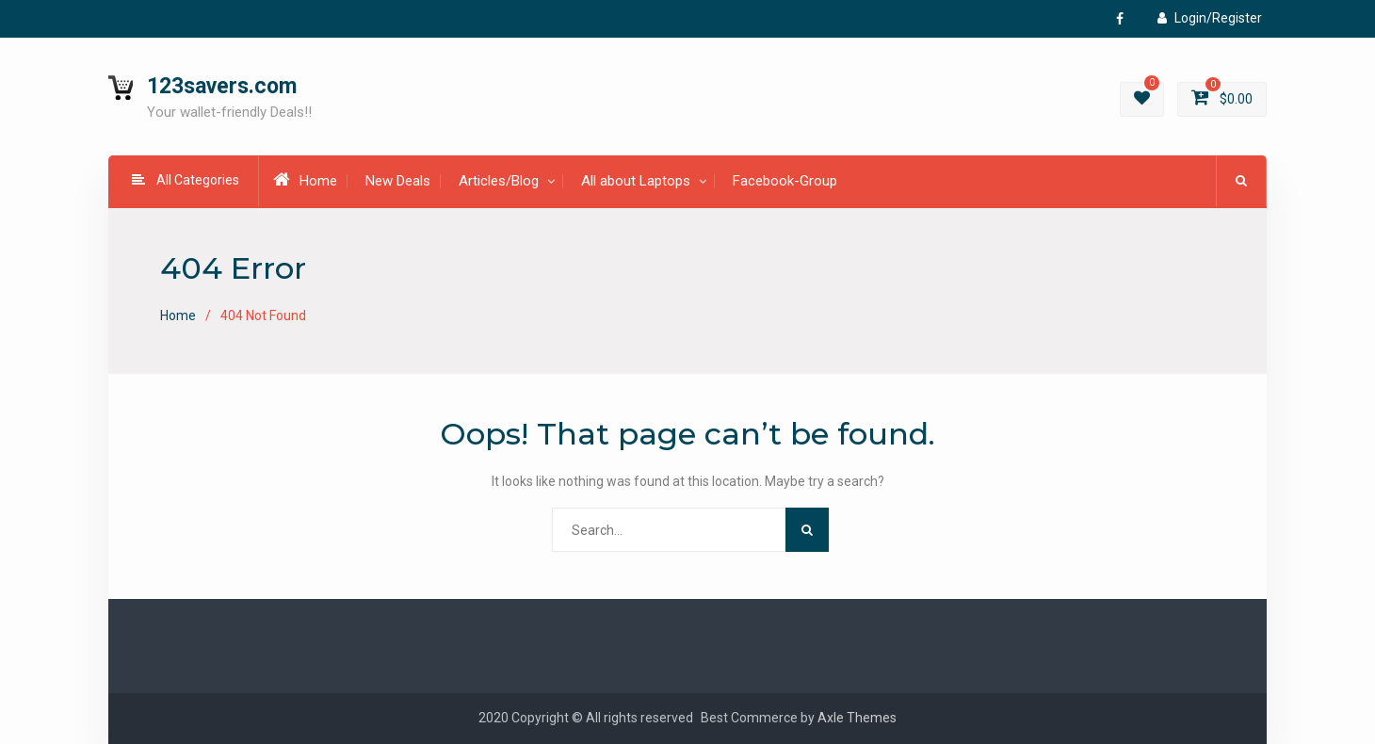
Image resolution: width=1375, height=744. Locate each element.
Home (305, 179)
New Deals (397, 180)
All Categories (185, 179)
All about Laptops (635, 180)
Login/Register (1209, 17)
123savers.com (222, 86)
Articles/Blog (499, 180)
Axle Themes (857, 717)
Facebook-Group (785, 180)
